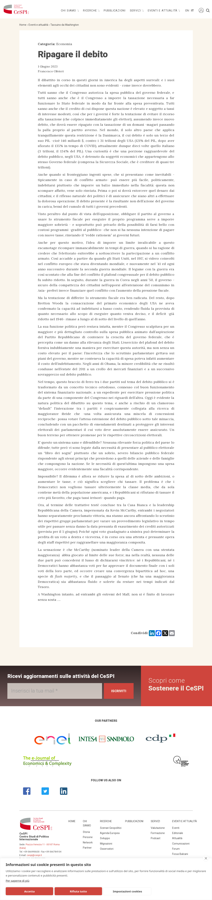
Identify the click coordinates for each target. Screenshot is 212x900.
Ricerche (90, 10)
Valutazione (158, 827)
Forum (176, 848)
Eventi (175, 827)
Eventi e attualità (163, 10)
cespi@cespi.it (34, 855)
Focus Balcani (180, 853)
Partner (87, 847)
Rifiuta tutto (65, 891)
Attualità (177, 838)
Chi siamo (69, 10)
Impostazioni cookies (106, 891)
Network (88, 842)
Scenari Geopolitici (110, 827)
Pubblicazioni (114, 10)
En (186, 10)
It (192, 10)
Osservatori (106, 848)
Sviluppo (105, 838)
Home (22, 24)
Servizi (136, 10)
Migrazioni (106, 843)
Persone (88, 837)
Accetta (25, 891)
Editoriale (177, 833)
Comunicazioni (180, 843)
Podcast (155, 838)
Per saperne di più (17, 880)
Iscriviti (118, 691)
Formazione (158, 833)
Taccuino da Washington (64, 24)
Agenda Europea (110, 833)
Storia (86, 831)
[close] (206, 858)
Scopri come (176, 684)
